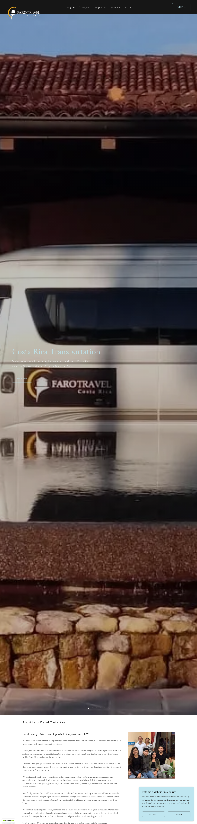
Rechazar (153, 814)
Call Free (181, 7)
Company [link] (70, 7)
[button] (127, 7)
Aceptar (179, 814)
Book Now (22, 378)
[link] (24, 6)
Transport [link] (84, 7)
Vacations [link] (115, 7)
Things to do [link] (100, 7)
